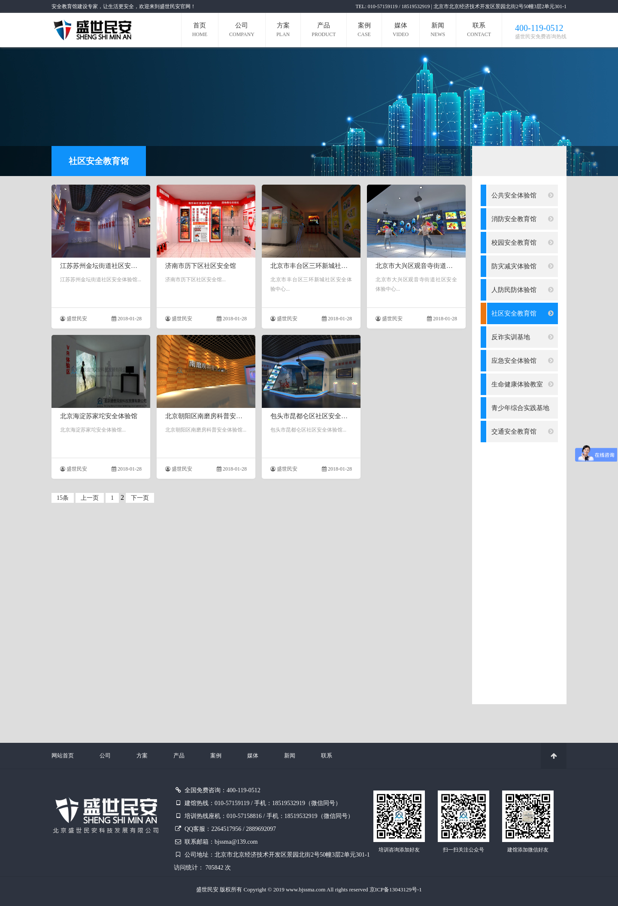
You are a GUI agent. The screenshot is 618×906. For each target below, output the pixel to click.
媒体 (401, 31)
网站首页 (63, 755)
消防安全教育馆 (522, 219)
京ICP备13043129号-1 (396, 889)
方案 (283, 31)
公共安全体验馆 (522, 195)
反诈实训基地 (522, 337)
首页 (199, 31)
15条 (63, 498)
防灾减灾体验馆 (522, 266)
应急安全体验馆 (522, 360)
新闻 (437, 31)
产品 (324, 31)
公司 (241, 31)
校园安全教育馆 (522, 242)
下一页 (140, 498)
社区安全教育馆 (522, 313)
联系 (479, 31)
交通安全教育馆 (522, 431)
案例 (364, 31)
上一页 (90, 498)
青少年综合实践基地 (522, 411)
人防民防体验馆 (522, 290)
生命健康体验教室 (522, 384)
